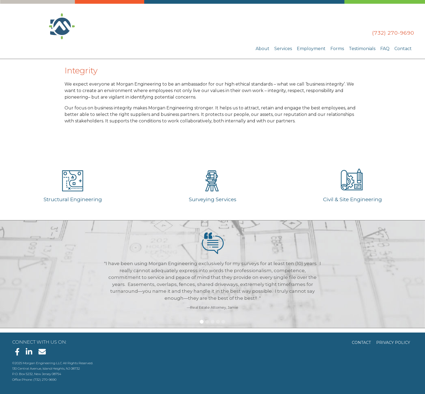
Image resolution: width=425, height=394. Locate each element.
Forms (337, 48)
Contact (403, 48)
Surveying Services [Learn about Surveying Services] (212, 199)
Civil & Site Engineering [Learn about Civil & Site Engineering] (352, 199)
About (262, 48)
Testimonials (362, 48)
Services (283, 48)
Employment (311, 48)
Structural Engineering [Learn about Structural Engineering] (73, 199)
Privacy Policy (393, 342)
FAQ (384, 48)
